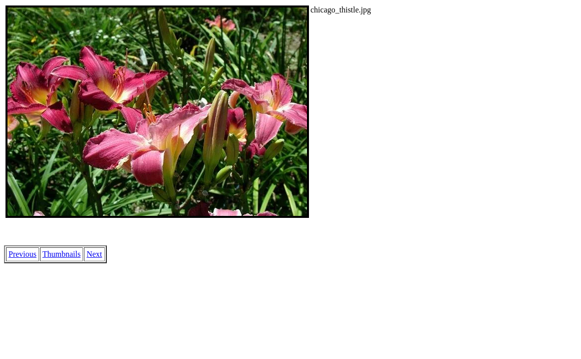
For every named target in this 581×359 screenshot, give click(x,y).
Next (94, 254)
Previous (22, 254)
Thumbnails (61, 254)
